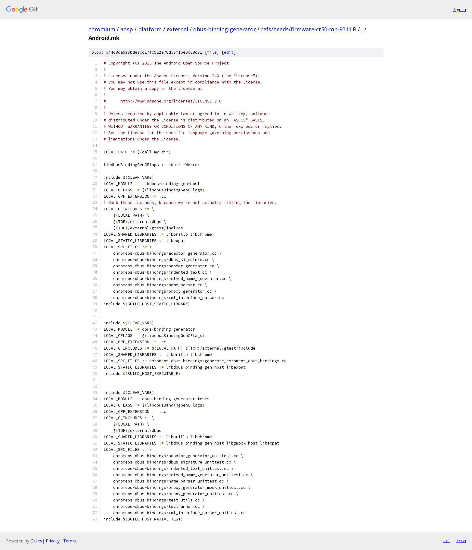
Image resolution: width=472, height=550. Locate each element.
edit (229, 52)
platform (150, 29)
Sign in (459, 9)
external (177, 29)
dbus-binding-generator (224, 29)
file (212, 52)
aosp (126, 29)
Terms (69, 541)
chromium (101, 29)
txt (446, 540)
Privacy (53, 541)
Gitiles (36, 541)
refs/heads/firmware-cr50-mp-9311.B (308, 29)
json (461, 540)
